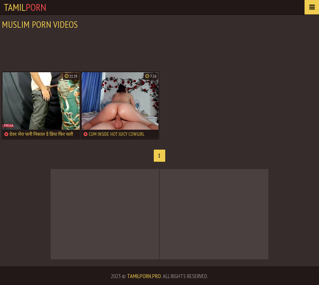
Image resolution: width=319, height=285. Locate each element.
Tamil (25, 7)
